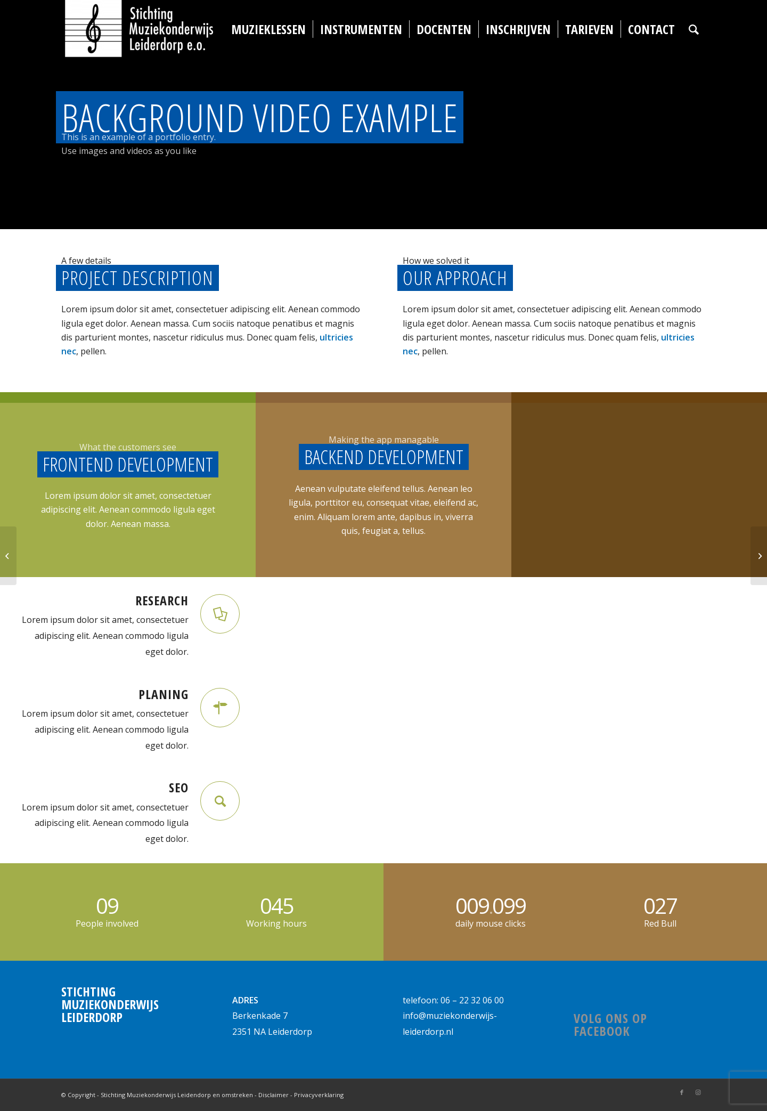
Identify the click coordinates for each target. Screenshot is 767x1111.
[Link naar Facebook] (682, 1092)
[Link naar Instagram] (698, 1092)
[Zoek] (694, 29)
